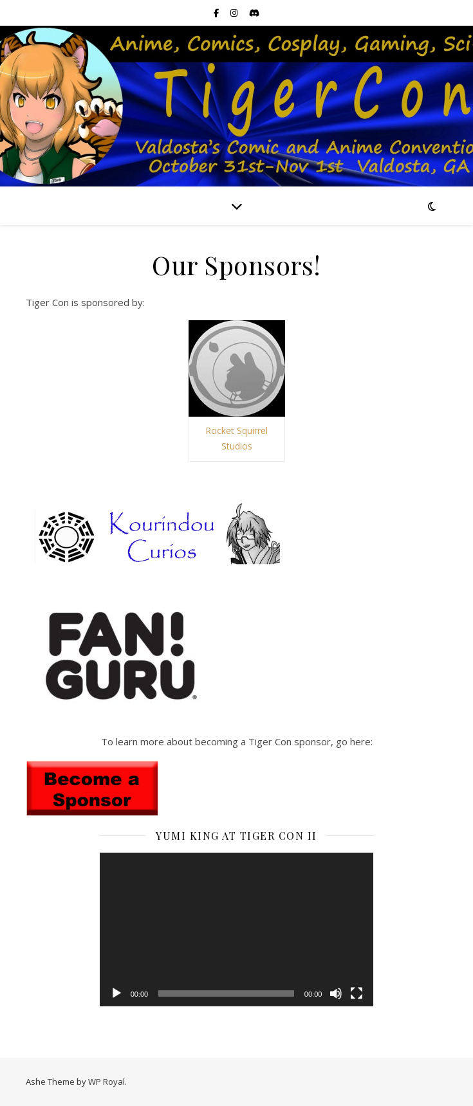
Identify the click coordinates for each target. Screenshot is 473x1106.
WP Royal (106, 1081)
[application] (237, 929)
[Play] (116, 993)
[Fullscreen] (356, 993)
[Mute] (335, 993)
